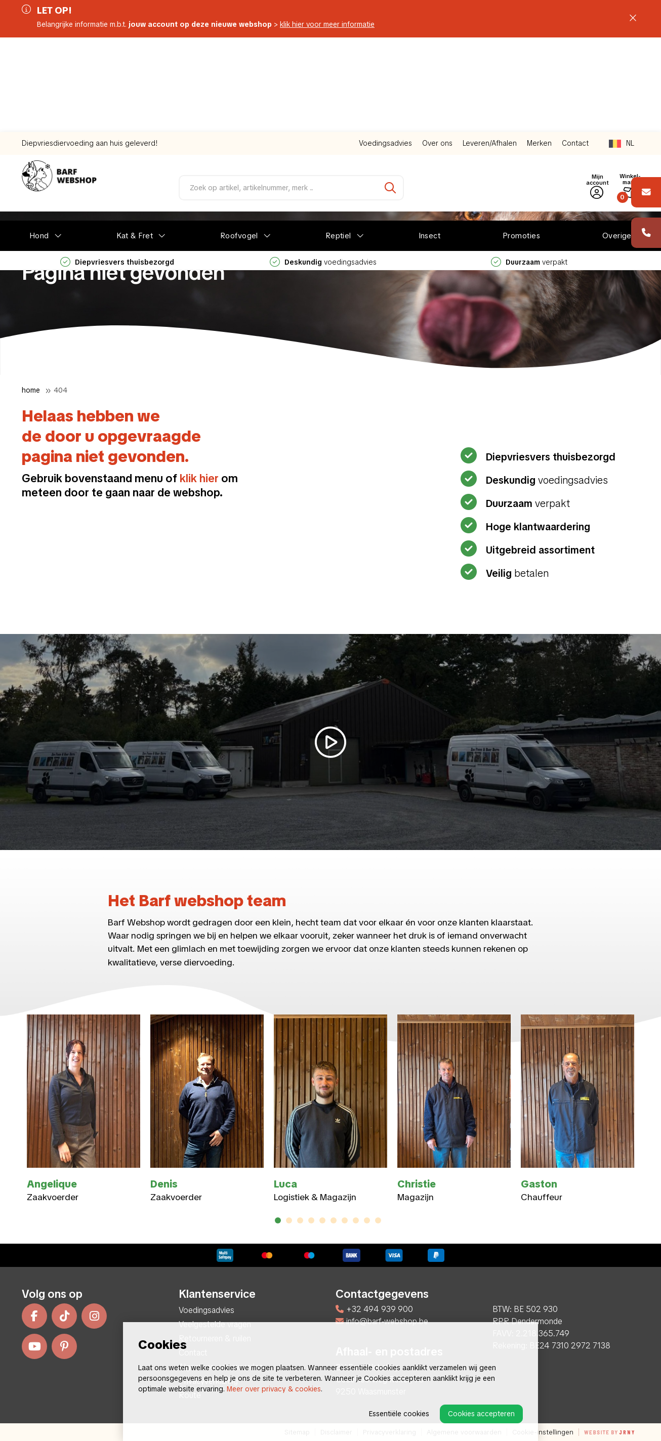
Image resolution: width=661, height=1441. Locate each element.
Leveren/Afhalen (490, 48)
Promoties (521, 141)
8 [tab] (356, 1220)
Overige (617, 141)
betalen (516, 573)
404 (60, 390)
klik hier (199, 478)
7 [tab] (344, 1220)
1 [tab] (278, 1220)
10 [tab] (378, 1220)
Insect (430, 141)
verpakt (529, 167)
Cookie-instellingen (542, 1432)
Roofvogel (239, 141)
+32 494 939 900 (374, 1309)
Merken (539, 48)
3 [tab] (300, 1220)
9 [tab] (367, 1220)
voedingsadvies (323, 167)
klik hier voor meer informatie (327, 24)
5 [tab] (322, 1220)
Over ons (437, 48)
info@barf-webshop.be (382, 1321)
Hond (39, 141)
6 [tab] (334, 1220)
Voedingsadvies (385, 48)
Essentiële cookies (399, 1413)
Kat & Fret (134, 141)
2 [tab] (289, 1220)
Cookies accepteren (481, 1413)
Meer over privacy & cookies (274, 1388)
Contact (575, 48)
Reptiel (338, 141)
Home (31, 390)
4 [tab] (311, 1220)
